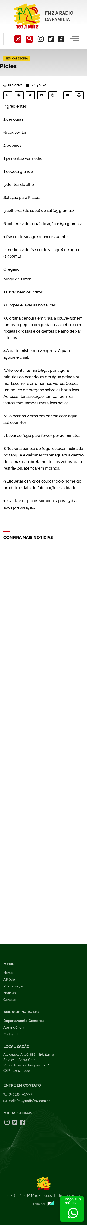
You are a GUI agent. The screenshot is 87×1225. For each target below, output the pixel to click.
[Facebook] (61, 38)
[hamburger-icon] (74, 39)
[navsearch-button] (29, 39)
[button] (7, 95)
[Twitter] (50, 38)
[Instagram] (40, 38)
